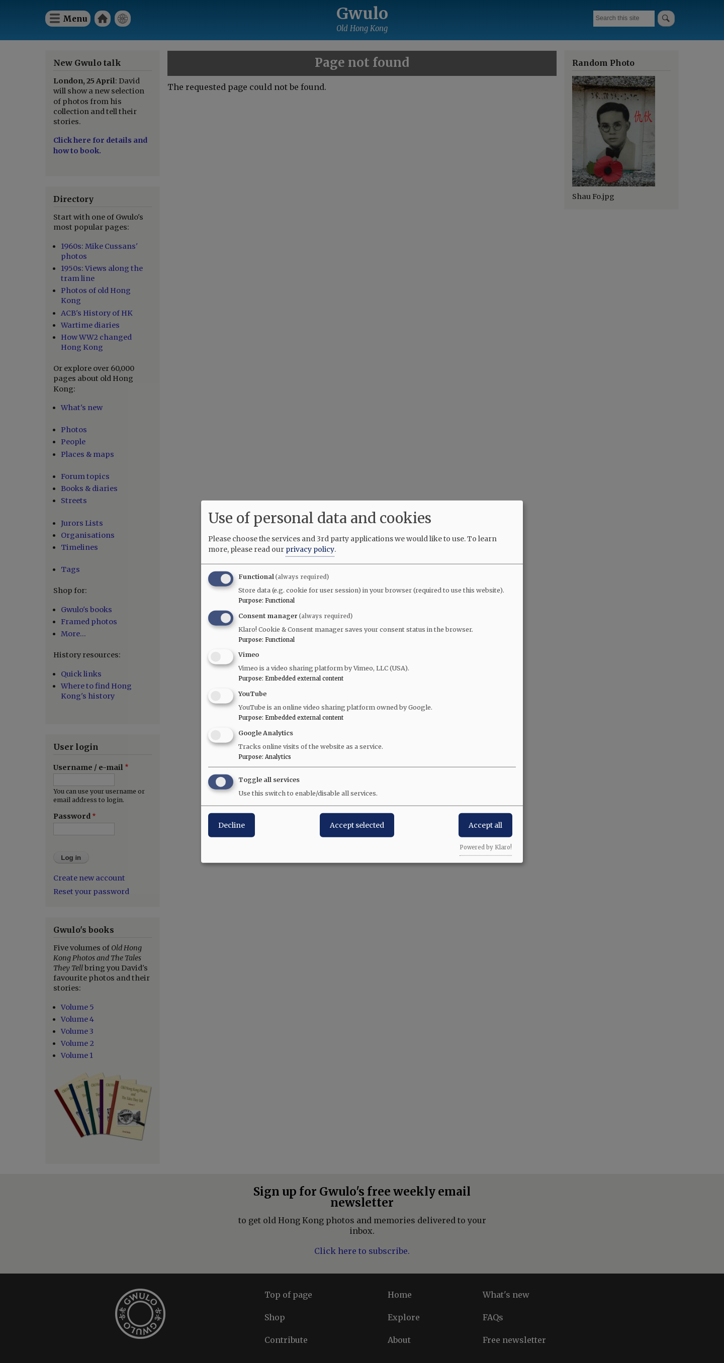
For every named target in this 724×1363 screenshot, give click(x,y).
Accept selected (357, 824)
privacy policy (310, 548)
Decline (231, 824)
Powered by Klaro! (486, 846)
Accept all (485, 824)
